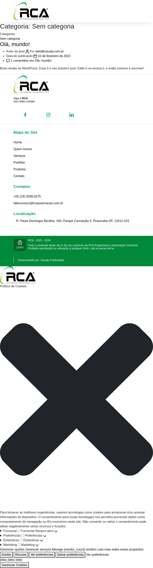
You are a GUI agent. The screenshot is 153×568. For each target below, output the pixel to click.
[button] (76, 399)
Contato (19, 176)
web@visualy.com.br (49, 51)
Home (18, 142)
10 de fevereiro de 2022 (54, 56)
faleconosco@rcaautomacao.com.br (38, 203)
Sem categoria (10, 38)
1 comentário (31, 60)
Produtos (20, 169)
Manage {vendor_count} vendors (74, 549)
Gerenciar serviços (38, 549)
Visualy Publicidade (52, 260)
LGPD (19, 244)
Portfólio (19, 162)
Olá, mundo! (15, 44)
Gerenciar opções (12, 549)
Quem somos (23, 149)
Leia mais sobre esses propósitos (120, 549)
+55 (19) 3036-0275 (27, 196)
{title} (3, 559)
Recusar (21, 554)
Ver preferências (42, 554)
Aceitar (6, 554)
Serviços (19, 155)
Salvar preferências (70, 554)
